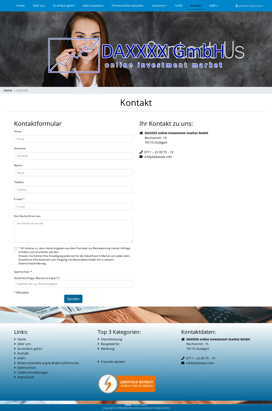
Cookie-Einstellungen (32, 372)
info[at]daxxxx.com (158, 157)
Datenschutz (26, 367)
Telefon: (19, 182)
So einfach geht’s (64, 5)
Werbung (108, 349)
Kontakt (195, 5)
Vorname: (20, 148)
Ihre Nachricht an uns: (27, 216)
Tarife (178, 5)
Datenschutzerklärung (32, 263)
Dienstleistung (111, 339)
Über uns (39, 5)
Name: (18, 165)
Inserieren (158, 5)
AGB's (213, 5)
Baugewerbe (110, 344)
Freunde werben (113, 362)
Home (22, 5)
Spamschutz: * (23, 272)
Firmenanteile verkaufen (128, 5)
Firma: (18, 131)
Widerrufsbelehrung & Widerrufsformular (48, 363)
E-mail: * (19, 199)
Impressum (25, 377)
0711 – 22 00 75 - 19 (158, 152)
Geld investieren (93, 5)
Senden (73, 298)
